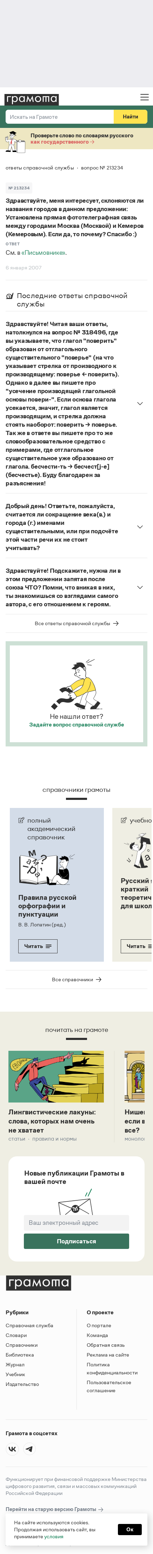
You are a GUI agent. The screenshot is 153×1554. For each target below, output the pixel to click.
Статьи (16, 1139)
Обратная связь (106, 1346)
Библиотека (20, 1356)
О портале (99, 1326)
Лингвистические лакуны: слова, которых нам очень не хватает (52, 1121)
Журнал (15, 1365)
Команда (97, 1336)
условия (54, 1536)
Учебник (15, 1375)
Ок (129, 1529)
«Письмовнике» (43, 252)
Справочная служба (29, 1326)
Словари (16, 1336)
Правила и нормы (54, 1139)
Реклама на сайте (108, 1356)
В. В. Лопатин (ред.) (42, 924)
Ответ (13, 244)
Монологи (137, 1139)
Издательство (22, 1385)
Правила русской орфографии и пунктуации (47, 906)
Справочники (22, 1346)
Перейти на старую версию (55, 1510)
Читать (38, 946)
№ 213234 (18, 188)
